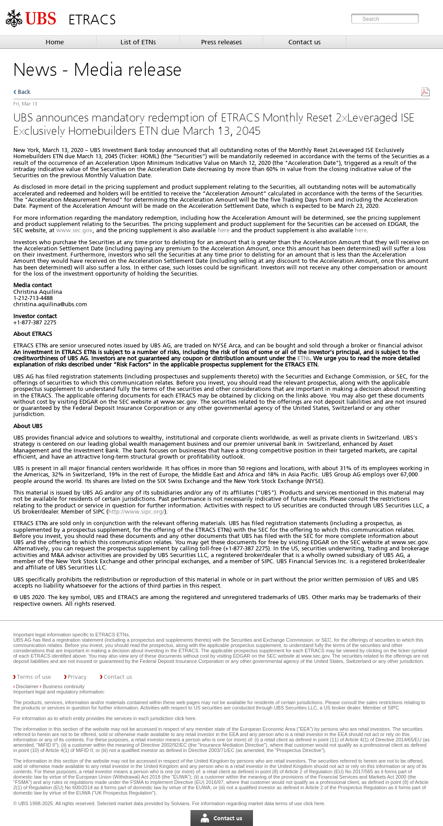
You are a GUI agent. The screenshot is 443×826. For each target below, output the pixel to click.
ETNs (303, 358)
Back (24, 92)
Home (55, 42)
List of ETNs (138, 42)
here (223, 230)
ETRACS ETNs (111, 634)
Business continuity (64, 686)
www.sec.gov (74, 230)
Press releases (221, 42)
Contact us (304, 42)
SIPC (393, 707)
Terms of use (34, 677)
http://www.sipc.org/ (136, 511)
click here (185, 718)
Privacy (77, 677)
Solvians (180, 803)
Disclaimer (27, 686)
